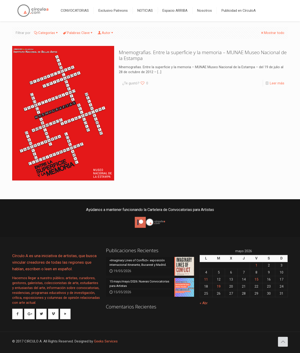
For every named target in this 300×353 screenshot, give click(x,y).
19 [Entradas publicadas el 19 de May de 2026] (219, 286)
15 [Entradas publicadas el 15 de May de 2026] (256, 279)
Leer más (277, 83)
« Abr (204, 303)
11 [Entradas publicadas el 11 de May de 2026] (206, 279)
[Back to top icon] (283, 342)
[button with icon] (17, 314)
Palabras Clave (78, 33)
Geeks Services (106, 341)
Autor (106, 33)
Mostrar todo (272, 33)
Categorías (46, 33)
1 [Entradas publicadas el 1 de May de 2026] (256, 265)
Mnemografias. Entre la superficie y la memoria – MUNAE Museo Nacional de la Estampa (203, 55)
